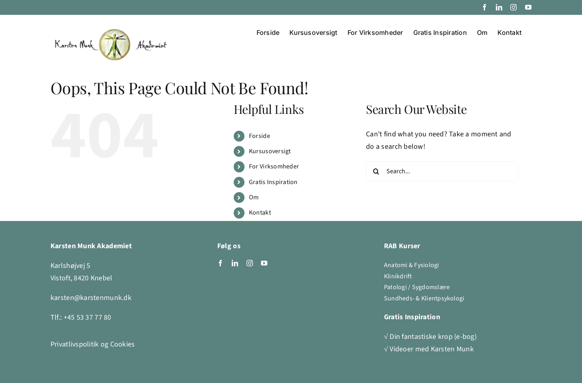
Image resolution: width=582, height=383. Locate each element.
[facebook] (220, 263)
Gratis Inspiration (273, 182)
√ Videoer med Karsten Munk (429, 349)
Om (254, 197)
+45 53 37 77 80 (87, 317)
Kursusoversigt (270, 151)
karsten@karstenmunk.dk (91, 298)
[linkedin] (235, 263)
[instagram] (250, 263)
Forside (259, 136)
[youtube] (264, 263)
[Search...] (442, 171)
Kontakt (260, 212)
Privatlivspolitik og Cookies (93, 344)
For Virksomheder (274, 166)
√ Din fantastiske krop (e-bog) (430, 337)
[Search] (376, 171)
